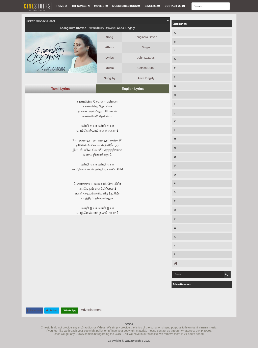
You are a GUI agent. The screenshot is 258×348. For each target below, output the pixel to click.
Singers (152, 5)
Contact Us (175, 5)
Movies (101, 5)
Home (62, 5)
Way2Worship (134, 340)
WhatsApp (70, 310)
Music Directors (126, 5)
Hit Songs (80, 5)
